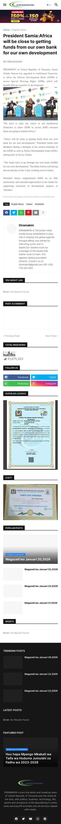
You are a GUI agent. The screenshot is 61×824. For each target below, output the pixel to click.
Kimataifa (39, 204)
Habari (29, 204)
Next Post (50, 335)
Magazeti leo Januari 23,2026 (41, 586)
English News (19, 30)
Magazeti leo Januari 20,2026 (41, 657)
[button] (4, 5)
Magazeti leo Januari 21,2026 (41, 602)
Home (6, 30)
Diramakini (26, 225)
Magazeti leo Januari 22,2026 (41, 569)
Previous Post (12, 335)
